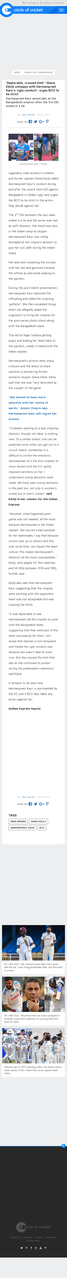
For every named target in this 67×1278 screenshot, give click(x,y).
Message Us (33, 3)
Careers (39, 1237)
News (17, 72)
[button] (63, 1146)
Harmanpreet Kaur (22, 827)
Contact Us (15, 1237)
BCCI (42, 827)
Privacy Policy (33, 1240)
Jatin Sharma (28, 797)
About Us (27, 1237)
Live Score (59, 3)
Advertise (51, 1237)
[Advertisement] (32, 751)
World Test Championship (39, 72)
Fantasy (47, 3)
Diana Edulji (38, 821)
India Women (18, 821)
